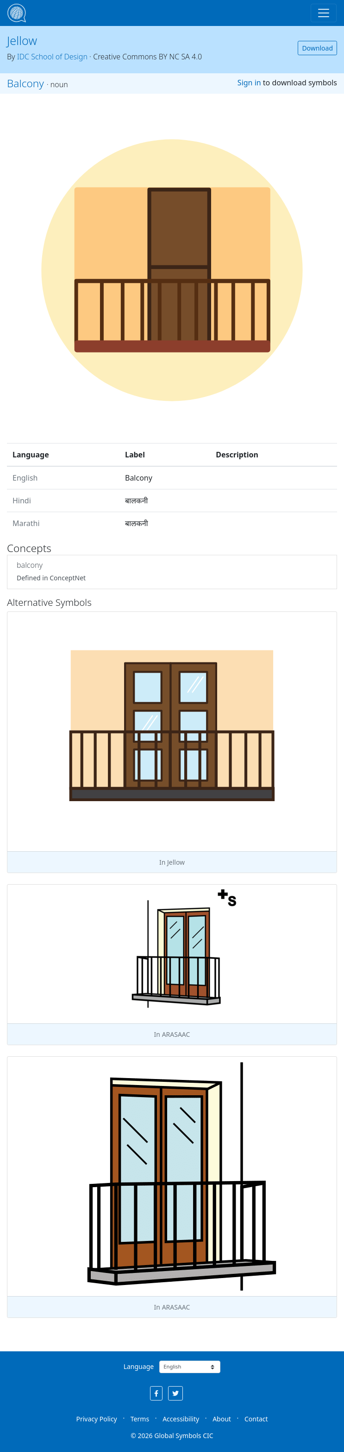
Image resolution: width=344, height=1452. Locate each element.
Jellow (22, 40)
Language (139, 1366)
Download (317, 48)
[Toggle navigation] (324, 13)
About (222, 1418)
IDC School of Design (52, 56)
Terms (140, 1418)
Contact (256, 1418)
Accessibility (181, 1418)
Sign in (249, 82)
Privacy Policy (96, 1418)
